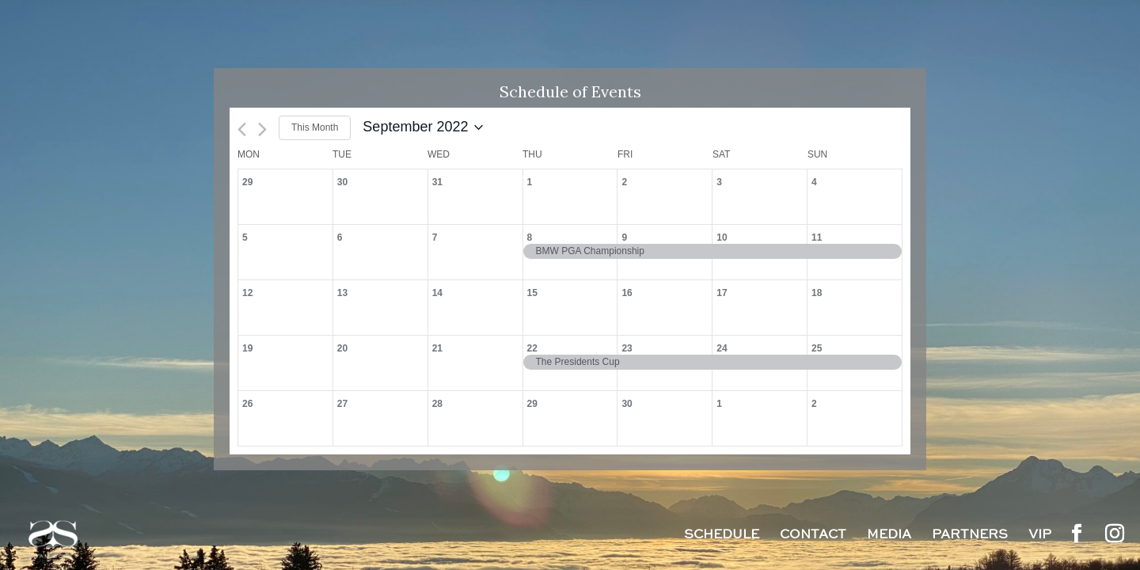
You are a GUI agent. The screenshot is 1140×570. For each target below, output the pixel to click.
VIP (1039, 536)
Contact (813, 536)
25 (816, 348)
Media (889, 536)
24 (721, 348)
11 (816, 237)
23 (626, 348)
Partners (970, 536)
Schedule (721, 536)
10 (721, 237)
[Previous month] (242, 129)
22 (532, 348)
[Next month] (262, 129)
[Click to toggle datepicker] (423, 127)
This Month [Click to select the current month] (314, 127)
